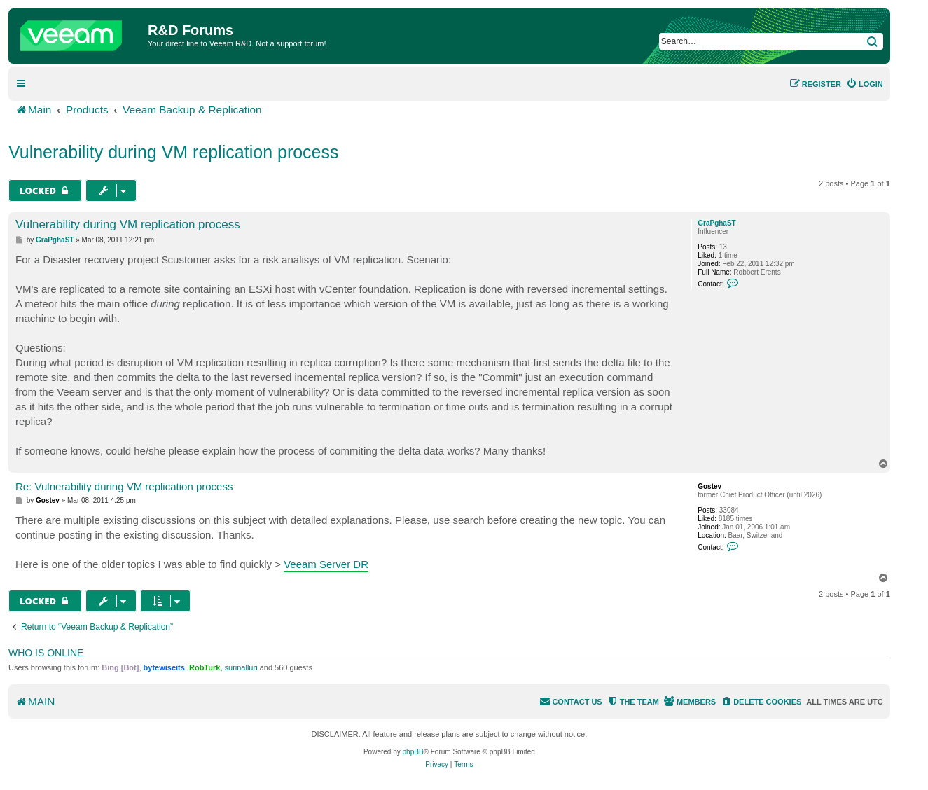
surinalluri (241, 667)
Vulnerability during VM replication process (173, 152)
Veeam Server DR (326, 564)
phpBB (413, 752)
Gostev (709, 486)
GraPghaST (716, 223)
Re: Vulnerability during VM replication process (124, 486)
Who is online (45, 652)
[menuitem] (864, 84)
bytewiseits (164, 667)
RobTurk (204, 667)
